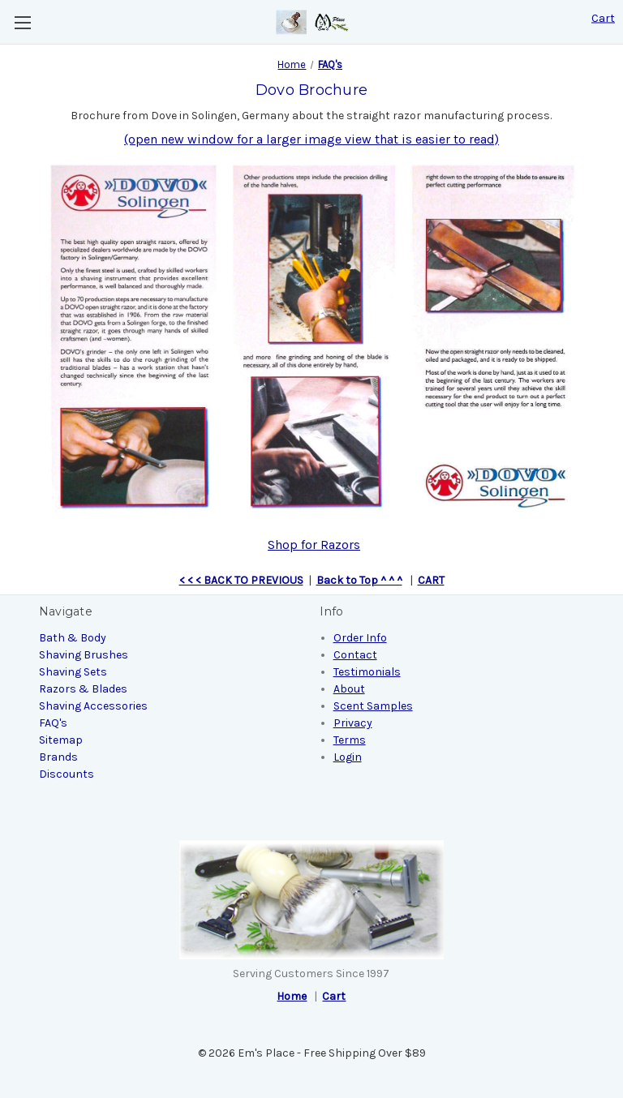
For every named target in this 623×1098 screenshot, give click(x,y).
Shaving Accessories (93, 706)
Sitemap (61, 740)
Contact (355, 655)
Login (347, 757)
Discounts (66, 774)
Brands (58, 757)
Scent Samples (373, 706)
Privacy (352, 723)
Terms (349, 740)
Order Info (360, 638)
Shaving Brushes (83, 655)
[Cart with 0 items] (603, 18)
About (349, 689)
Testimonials (367, 672)
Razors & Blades (83, 689)
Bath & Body (72, 638)
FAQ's (53, 723)
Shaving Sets (73, 672)
